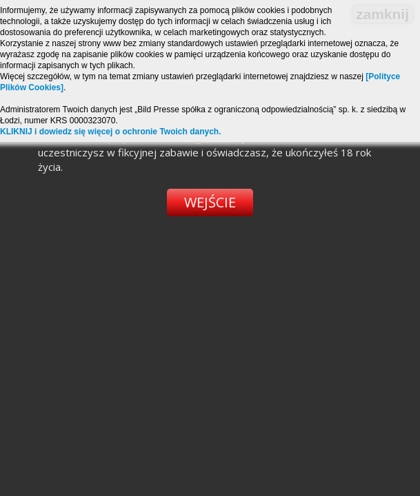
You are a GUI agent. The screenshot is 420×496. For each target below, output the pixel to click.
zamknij (382, 14)
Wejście (210, 202)
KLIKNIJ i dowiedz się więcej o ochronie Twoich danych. (110, 131)
